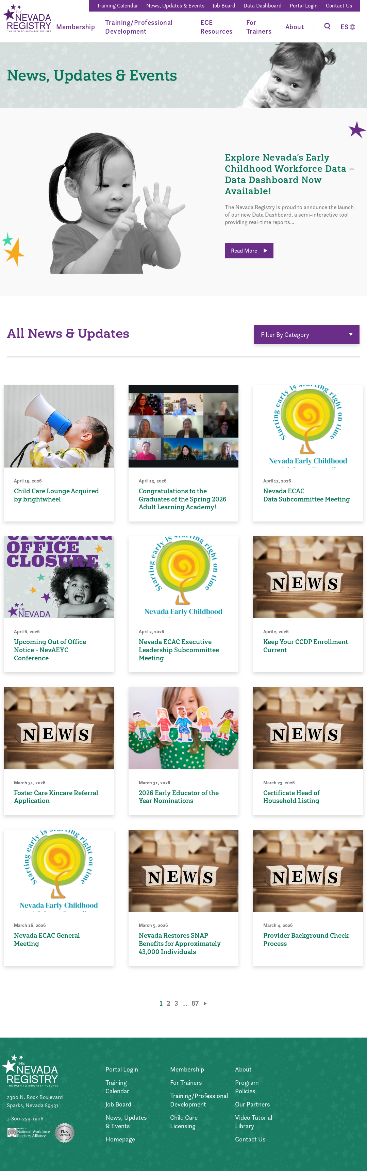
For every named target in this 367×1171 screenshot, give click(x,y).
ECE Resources (216, 27)
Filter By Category (307, 334)
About (294, 26)
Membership (75, 26)
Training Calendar (117, 5)
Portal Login (304, 5)
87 (195, 1003)
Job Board (224, 5)
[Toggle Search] (327, 27)
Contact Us (339, 5)
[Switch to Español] (347, 27)
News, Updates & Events (175, 5)
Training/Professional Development (139, 27)
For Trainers (259, 27)
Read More (249, 250)
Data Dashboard (263, 5)
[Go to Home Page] (26, 19)
